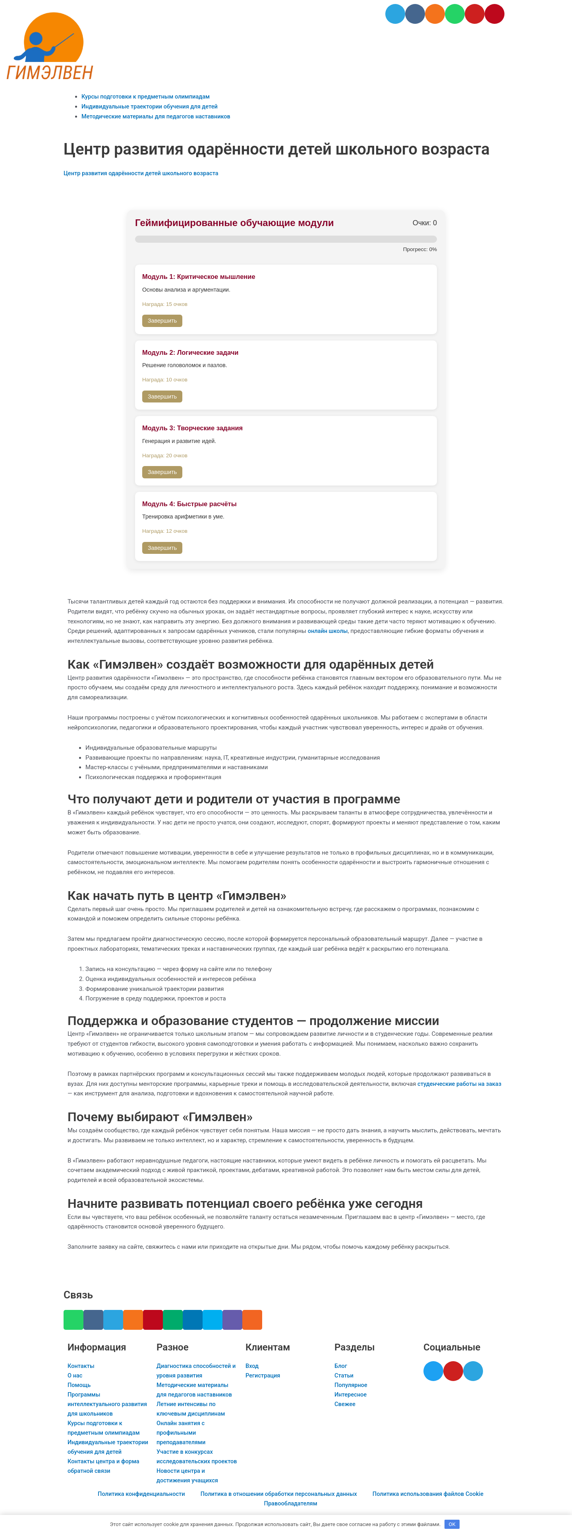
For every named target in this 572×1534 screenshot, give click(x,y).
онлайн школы (328, 630)
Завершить (162, 320)
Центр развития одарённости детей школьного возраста (143, 173)
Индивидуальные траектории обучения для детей (151, 106)
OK (452, 1524)
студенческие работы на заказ (460, 1083)
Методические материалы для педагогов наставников (158, 116)
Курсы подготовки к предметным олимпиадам (147, 96)
